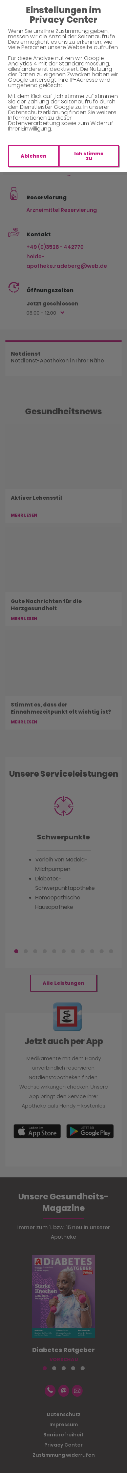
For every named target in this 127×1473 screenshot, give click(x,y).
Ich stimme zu (89, 156)
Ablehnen (33, 156)
